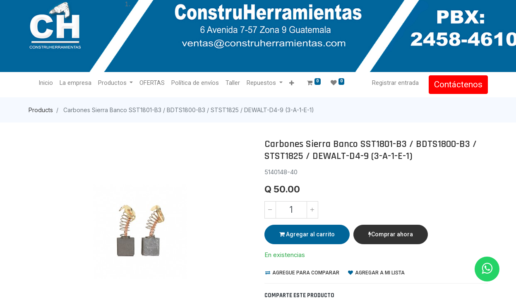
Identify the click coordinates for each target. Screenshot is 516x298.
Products (41, 109)
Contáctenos (458, 84)
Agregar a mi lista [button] (376, 273)
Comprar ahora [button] (390, 234)
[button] (291, 83)
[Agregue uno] (312, 210)
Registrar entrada (395, 83)
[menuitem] (45, 83)
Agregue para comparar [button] (302, 273)
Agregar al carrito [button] (307, 234)
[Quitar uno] (270, 210)
